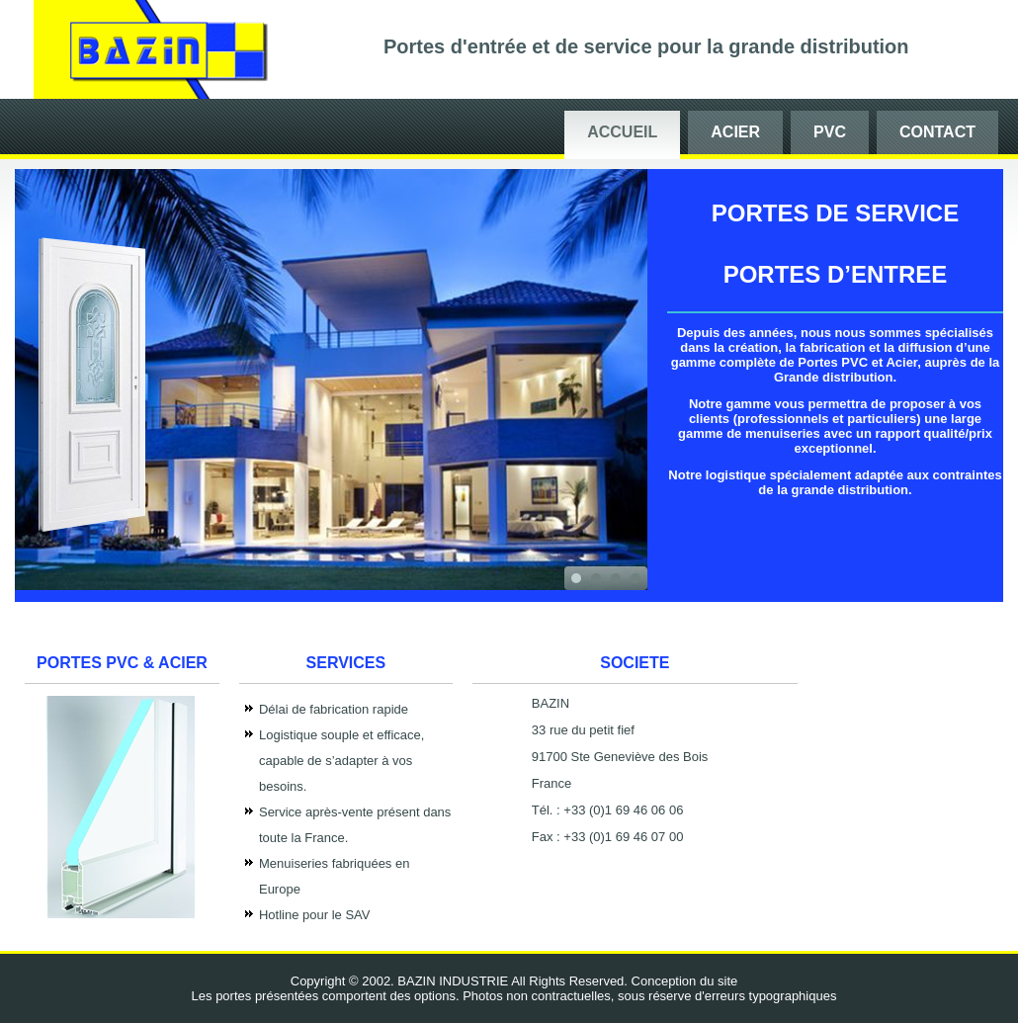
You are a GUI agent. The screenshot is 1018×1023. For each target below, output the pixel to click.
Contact (937, 132)
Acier (735, 132)
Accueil (622, 132)
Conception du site (685, 981)
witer (122, 913)
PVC (829, 132)
